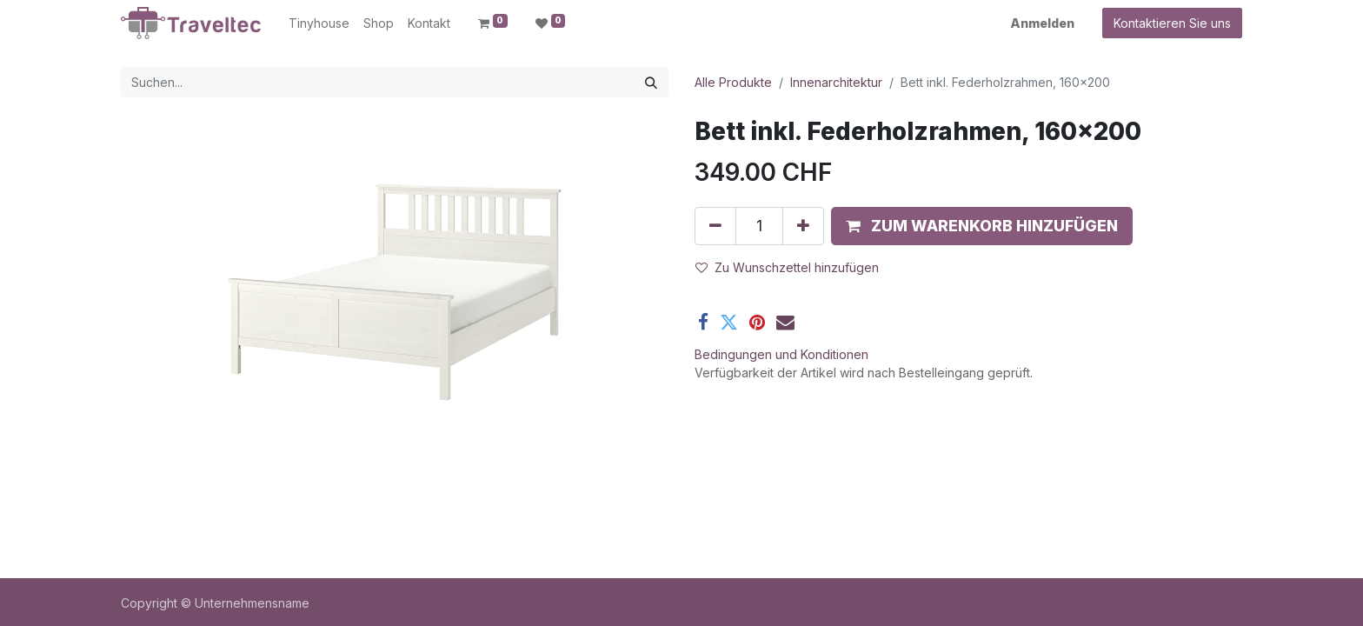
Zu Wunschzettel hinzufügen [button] (787, 267)
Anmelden (1042, 23)
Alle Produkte (733, 82)
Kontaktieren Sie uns (1172, 23)
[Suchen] (651, 82)
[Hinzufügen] (803, 226)
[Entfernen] (715, 226)
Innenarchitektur (836, 82)
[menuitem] (319, 23)
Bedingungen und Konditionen (781, 354)
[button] (982, 226)
